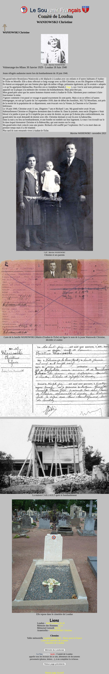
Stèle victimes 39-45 (55, 623)
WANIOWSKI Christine (61, 630)
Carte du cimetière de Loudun (54, 640)
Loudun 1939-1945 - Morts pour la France (63, 638)
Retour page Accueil (54, 672)
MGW (58, 628)
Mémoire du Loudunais (54, 650)
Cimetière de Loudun (54, 643)
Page (68, 87)
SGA (60, 625)
